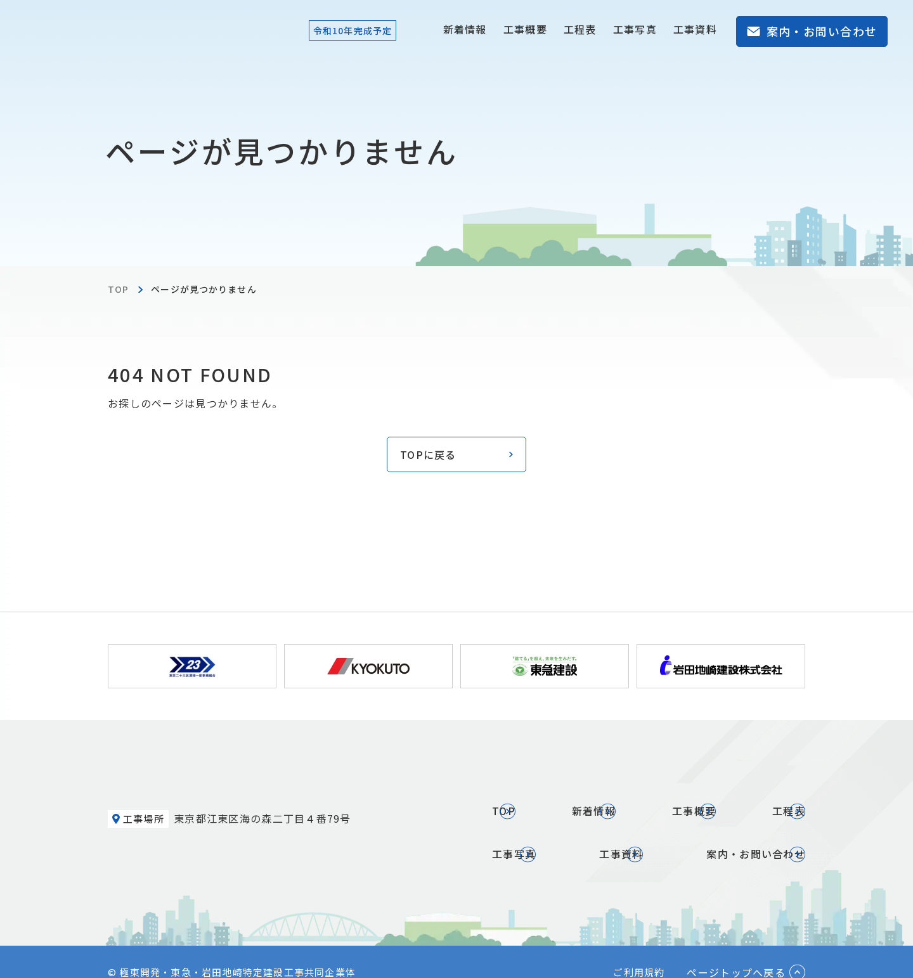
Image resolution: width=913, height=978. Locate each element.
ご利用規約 (638, 950)
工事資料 (695, 29)
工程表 (580, 29)
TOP (118, 289)
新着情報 (465, 29)
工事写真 (635, 29)
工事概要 (525, 29)
